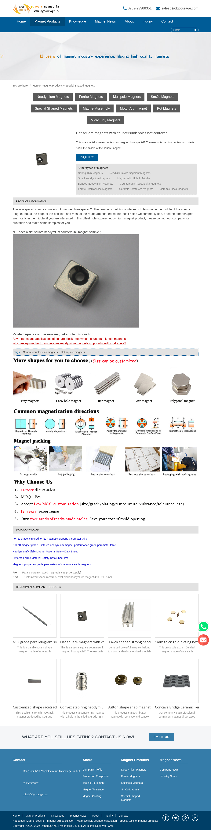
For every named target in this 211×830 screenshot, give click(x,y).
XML (111, 825)
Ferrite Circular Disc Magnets (95, 188)
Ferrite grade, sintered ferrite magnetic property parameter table (50, 538)
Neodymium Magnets (53, 97)
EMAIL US (161, 737)
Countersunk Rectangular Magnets (140, 183)
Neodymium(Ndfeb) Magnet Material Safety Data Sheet (45, 551)
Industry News (168, 776)
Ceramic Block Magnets (174, 188)
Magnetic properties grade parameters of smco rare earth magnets (52, 564)
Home (21, 21)
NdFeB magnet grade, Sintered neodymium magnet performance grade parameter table (64, 545)
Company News (169, 769)
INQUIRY (87, 157)
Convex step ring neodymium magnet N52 (93, 707)
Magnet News (105, 21)
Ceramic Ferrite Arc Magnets (136, 188)
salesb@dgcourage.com (180, 8)
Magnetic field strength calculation (97, 820)
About (129, 21)
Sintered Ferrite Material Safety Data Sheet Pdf (40, 557)
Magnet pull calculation (60, 820)
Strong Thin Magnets (90, 173)
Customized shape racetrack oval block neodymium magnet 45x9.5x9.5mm (68, 577)
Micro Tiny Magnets (105, 120)
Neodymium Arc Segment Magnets (129, 173)
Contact (167, 21)
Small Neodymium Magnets (94, 178)
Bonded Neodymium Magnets (95, 183)
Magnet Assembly (96, 108)
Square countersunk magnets (40, 352)
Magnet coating (35, 820)
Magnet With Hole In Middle (133, 178)
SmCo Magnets (162, 97)
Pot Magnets (166, 108)
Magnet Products (47, 21)
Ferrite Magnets (91, 97)
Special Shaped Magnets (80, 85)
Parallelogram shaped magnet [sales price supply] (51, 572)
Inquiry (148, 21)
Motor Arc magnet (133, 108)
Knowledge (77, 21)
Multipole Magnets (127, 97)
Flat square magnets (73, 352)
